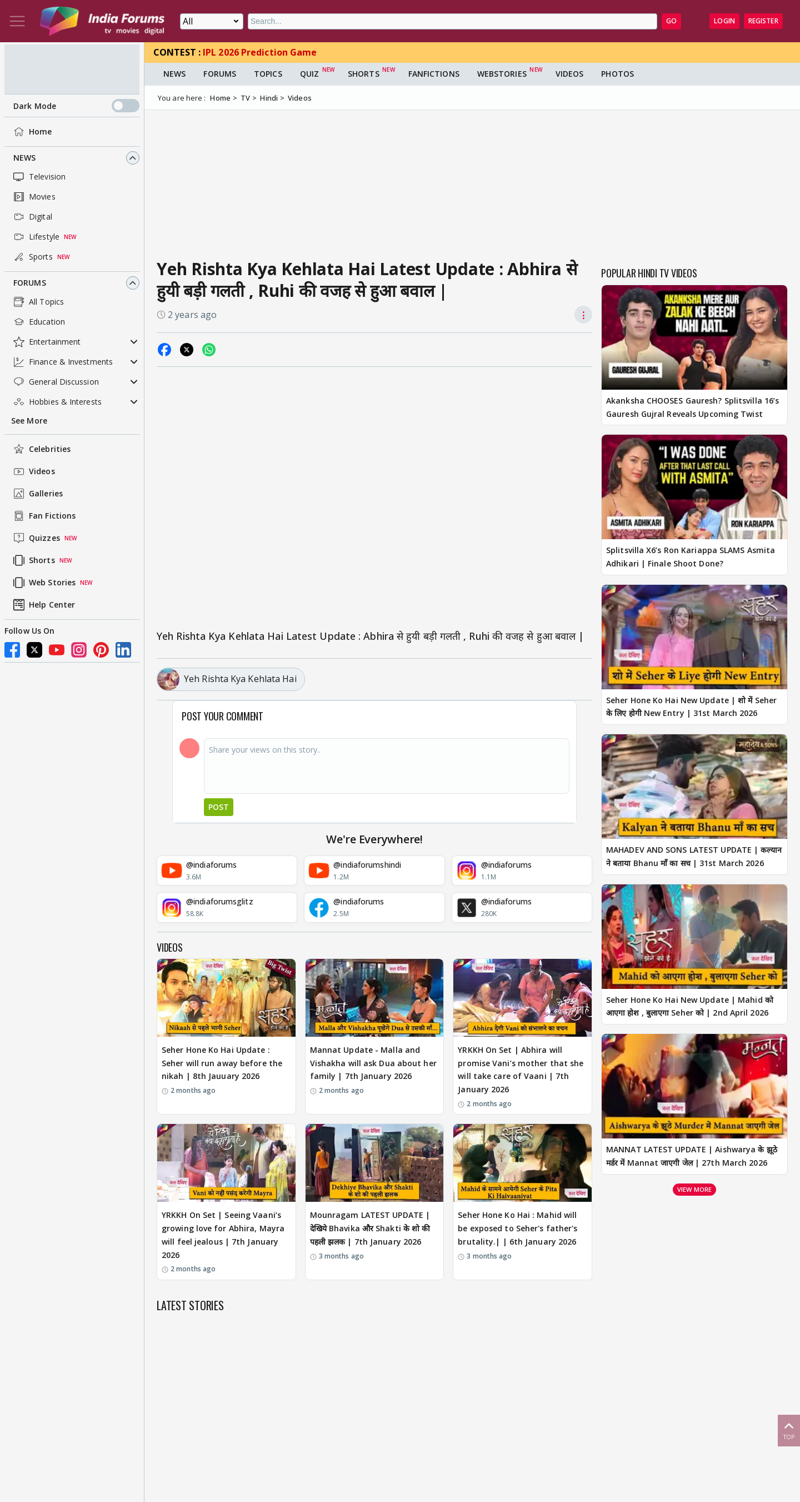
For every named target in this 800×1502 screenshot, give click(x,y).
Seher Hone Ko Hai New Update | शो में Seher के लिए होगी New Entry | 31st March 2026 (691, 707)
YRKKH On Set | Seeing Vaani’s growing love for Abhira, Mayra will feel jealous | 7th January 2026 (223, 1235)
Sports (32, 257)
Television (38, 177)
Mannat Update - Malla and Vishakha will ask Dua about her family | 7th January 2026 (373, 1063)
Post (218, 807)
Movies (33, 197)
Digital (31, 217)
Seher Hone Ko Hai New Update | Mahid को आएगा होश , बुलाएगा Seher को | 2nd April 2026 (689, 1006)
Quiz (309, 73)
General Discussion (55, 382)
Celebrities (41, 449)
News (24, 157)
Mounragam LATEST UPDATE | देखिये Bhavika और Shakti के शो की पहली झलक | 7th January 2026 (370, 1228)
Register (763, 21)
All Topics (37, 302)
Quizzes (35, 538)
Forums (29, 282)
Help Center (43, 605)
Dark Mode (76, 105)
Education (38, 322)
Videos (33, 471)
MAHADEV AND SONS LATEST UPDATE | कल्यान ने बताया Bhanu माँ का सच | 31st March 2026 (694, 856)
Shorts (33, 560)
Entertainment (46, 342)
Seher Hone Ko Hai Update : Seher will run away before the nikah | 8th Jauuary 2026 (222, 1063)
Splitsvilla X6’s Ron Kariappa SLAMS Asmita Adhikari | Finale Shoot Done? (690, 557)
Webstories (502, 73)
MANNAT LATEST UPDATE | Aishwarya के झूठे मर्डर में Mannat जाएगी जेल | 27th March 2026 (691, 1156)
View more (694, 1189)
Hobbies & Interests (56, 402)
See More (29, 420)
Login (724, 21)
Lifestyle (35, 237)
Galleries (37, 493)
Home (31, 132)
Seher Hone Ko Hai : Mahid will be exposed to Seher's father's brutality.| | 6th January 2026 (517, 1228)
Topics (268, 73)
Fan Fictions (43, 516)
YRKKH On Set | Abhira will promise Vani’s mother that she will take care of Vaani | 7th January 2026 (520, 1070)
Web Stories (43, 582)
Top (789, 1430)
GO (671, 21)
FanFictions (433, 73)
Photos (617, 73)
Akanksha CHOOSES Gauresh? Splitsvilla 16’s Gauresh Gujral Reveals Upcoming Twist (692, 407)
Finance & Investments (62, 362)
